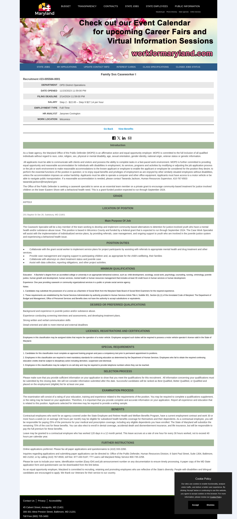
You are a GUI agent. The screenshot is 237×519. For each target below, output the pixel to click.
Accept (195, 505)
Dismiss (210, 505)
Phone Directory (171, 12)
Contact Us (28, 500)
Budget (66, 6)
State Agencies (184, 12)
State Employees (157, 6)
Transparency (87, 6)
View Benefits (125, 129)
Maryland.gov (160, 12)
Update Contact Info (96, 67)
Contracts (111, 6)
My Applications (67, 67)
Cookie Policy (203, 478)
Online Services (195, 12)
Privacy (41, 500)
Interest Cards (126, 67)
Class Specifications (156, 67)
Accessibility (55, 500)
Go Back (108, 129)
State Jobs (132, 6)
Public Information (187, 6)
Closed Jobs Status (188, 67)
